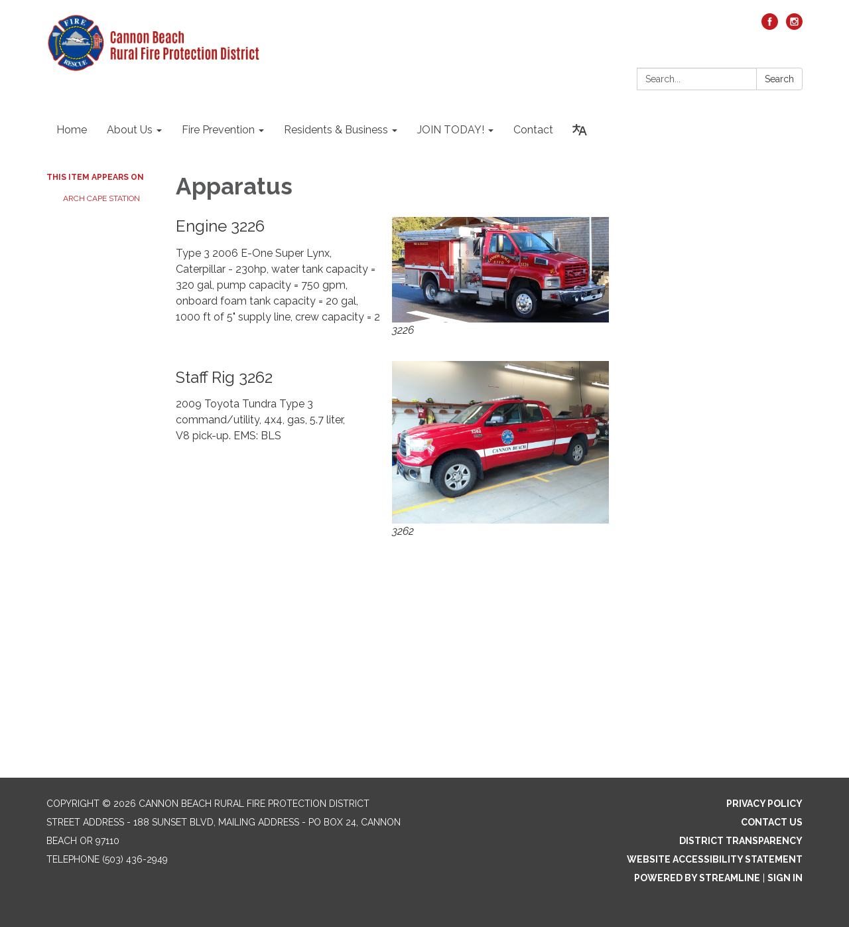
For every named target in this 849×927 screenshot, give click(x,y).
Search (779, 79)
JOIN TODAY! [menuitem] (450, 129)
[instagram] (794, 26)
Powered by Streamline (697, 878)
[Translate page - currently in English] (579, 130)
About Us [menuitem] (130, 129)
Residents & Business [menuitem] (336, 129)
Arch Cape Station (101, 198)
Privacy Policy (764, 803)
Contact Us (772, 822)
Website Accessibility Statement (715, 859)
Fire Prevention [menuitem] (218, 129)
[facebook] (769, 26)
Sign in (785, 878)
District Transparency (741, 840)
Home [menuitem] (71, 129)
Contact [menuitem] (533, 129)
